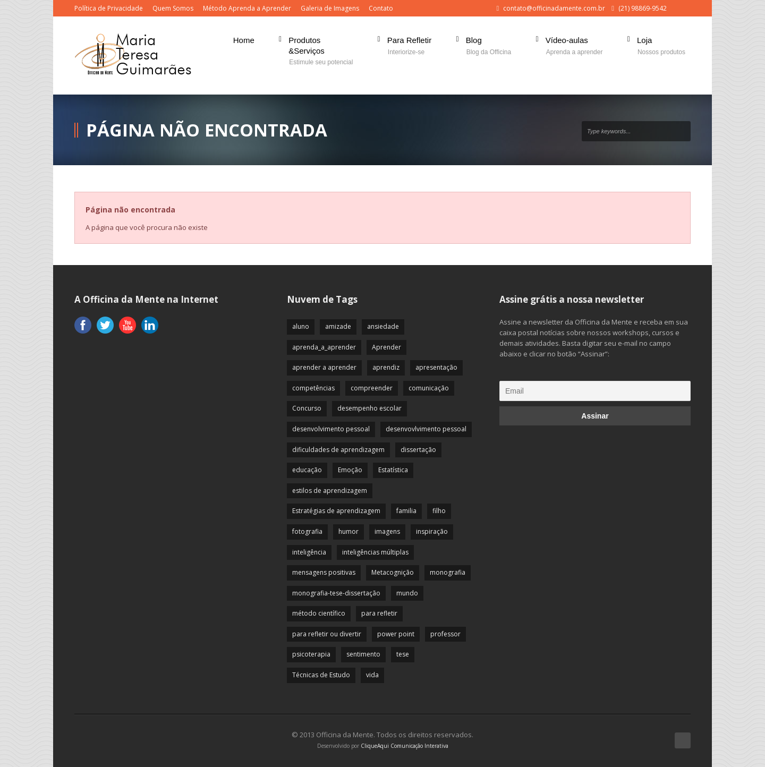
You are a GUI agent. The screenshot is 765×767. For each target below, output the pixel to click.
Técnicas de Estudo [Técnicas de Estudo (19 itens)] (321, 674)
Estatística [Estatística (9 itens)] (393, 469)
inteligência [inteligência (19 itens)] (309, 552)
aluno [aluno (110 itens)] (300, 326)
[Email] (595, 391)
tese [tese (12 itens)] (402, 654)
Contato (381, 8)
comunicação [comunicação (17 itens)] (429, 388)
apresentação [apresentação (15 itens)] (436, 367)
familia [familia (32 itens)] (406, 510)
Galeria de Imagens (330, 8)
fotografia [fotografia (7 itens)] (307, 531)
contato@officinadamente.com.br (554, 8)
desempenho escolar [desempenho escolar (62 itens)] (369, 408)
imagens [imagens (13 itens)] (387, 531)
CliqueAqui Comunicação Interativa (404, 745)
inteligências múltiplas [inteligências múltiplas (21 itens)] (375, 552)
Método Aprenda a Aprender (247, 8)
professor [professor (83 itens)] (445, 633)
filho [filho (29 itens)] (439, 510)
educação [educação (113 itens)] (307, 469)
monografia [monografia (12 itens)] (447, 572)
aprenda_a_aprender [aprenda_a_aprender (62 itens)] (324, 347)
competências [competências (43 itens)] (313, 388)
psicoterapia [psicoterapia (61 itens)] (311, 654)
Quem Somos (172, 8)
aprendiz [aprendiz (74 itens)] (386, 367)
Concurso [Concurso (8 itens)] (306, 408)
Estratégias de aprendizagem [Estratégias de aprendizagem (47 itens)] (336, 510)
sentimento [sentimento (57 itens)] (363, 654)
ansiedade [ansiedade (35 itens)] (383, 326)
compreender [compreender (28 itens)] (372, 388)
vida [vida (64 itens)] (372, 674)
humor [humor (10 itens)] (348, 531)
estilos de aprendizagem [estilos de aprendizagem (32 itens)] (329, 490)
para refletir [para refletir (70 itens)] (379, 613)
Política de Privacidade (108, 8)
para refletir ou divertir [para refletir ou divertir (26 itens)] (326, 633)
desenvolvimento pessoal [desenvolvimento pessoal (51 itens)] (331, 428)
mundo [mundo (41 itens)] (407, 593)
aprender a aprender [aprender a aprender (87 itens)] (324, 367)
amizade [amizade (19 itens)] (338, 326)
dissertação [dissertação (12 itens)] (418, 449)
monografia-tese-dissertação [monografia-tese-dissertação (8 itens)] (336, 593)
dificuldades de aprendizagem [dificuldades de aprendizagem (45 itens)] (338, 449)
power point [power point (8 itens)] (395, 633)
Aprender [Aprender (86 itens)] (386, 347)
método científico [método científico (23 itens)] (318, 613)
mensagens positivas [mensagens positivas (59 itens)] (323, 572)
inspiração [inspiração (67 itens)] (432, 531)
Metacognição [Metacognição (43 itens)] (392, 572)
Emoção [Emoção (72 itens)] (350, 469)
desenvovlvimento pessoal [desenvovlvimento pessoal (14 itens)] (426, 428)
